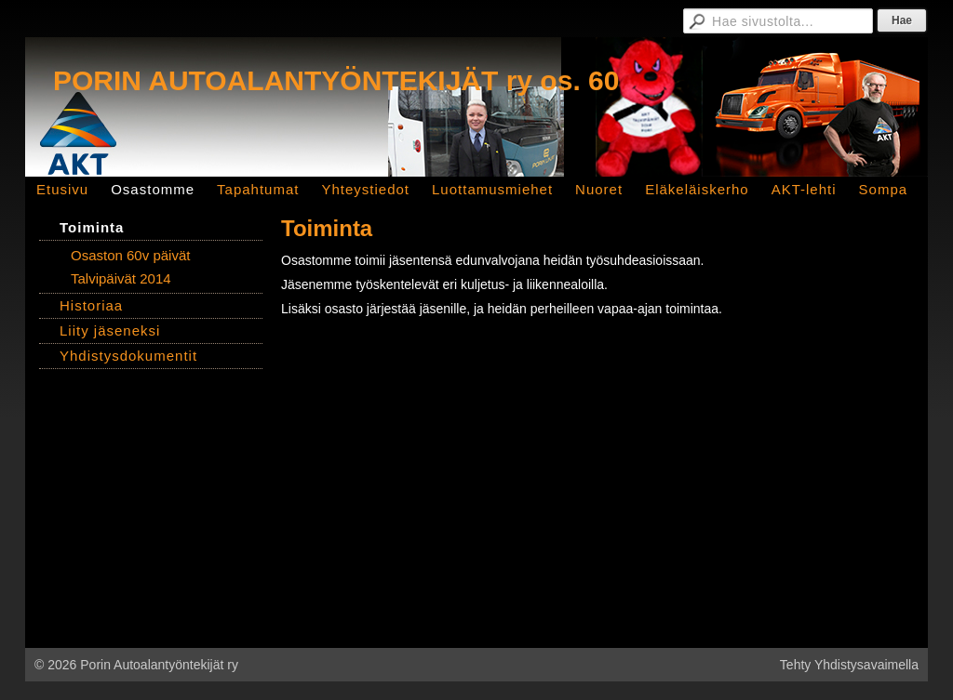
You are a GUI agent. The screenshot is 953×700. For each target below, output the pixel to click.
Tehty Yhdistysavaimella (849, 664)
